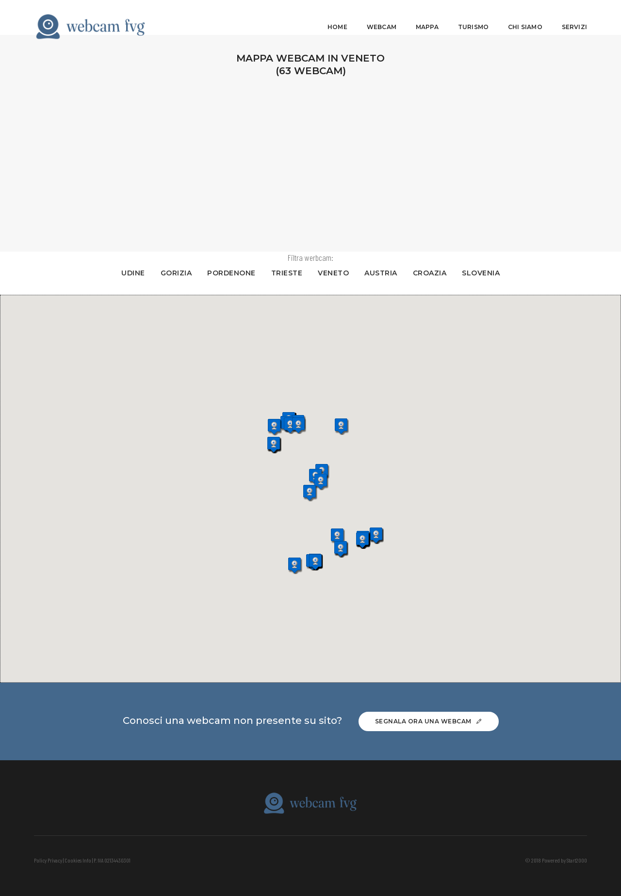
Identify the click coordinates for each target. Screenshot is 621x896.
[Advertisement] (310, 162)
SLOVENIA (483, 273)
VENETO (335, 273)
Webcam (381, 17)
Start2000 (577, 860)
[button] (293, 425)
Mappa (427, 17)
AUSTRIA (382, 273)
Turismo (473, 17)
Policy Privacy (48, 860)
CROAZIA (431, 273)
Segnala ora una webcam (428, 721)
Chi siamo (525, 17)
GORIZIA (178, 273)
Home (337, 17)
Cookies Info (78, 860)
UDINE (135, 273)
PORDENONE (233, 273)
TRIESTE (288, 273)
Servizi (574, 17)
